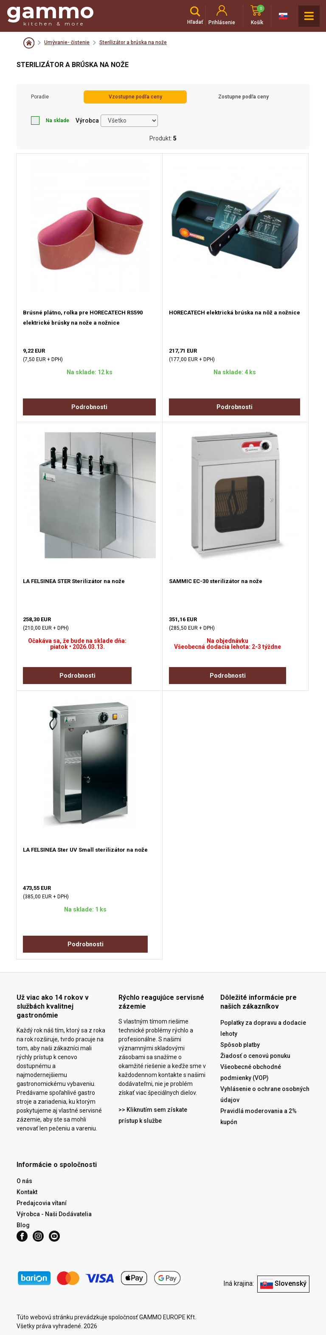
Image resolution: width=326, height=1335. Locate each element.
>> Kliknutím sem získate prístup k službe (152, 1115)
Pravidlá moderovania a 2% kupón (258, 1116)
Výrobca (87, 120)
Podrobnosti (89, 407)
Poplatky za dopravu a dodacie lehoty (263, 1028)
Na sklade (50, 120)
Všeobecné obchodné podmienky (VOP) (250, 1072)
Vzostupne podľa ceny (135, 97)
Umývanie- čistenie (67, 42)
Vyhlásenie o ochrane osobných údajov (264, 1094)
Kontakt (27, 1192)
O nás (24, 1181)
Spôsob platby (240, 1044)
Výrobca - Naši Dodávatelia (54, 1214)
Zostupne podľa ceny (243, 97)
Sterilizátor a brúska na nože (133, 42)
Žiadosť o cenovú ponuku (255, 1055)
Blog (23, 1225)
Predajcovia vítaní (42, 1203)
